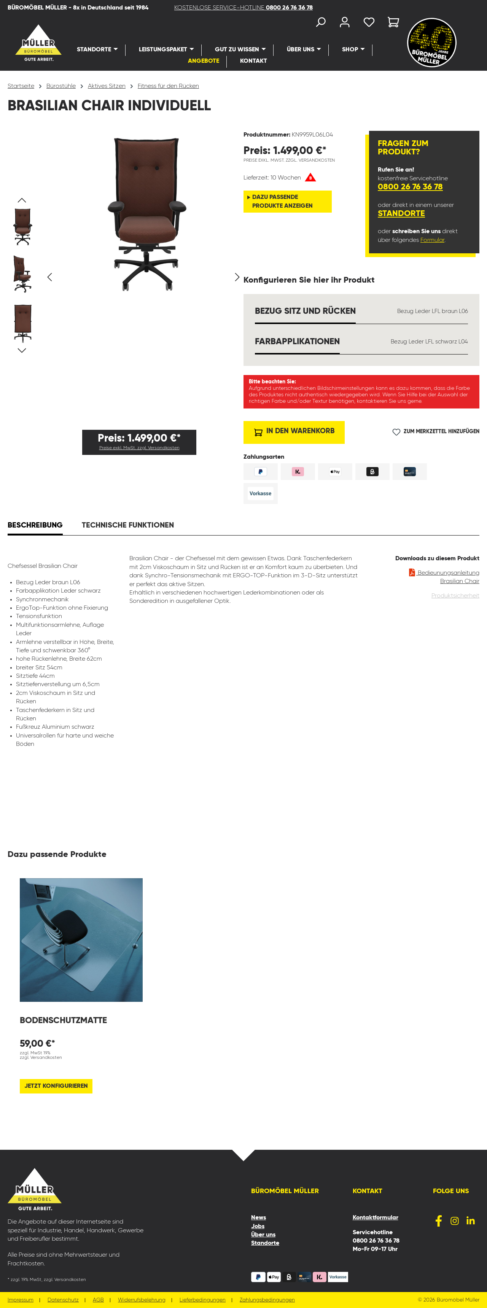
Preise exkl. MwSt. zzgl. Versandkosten (139, 448)
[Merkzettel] (369, 24)
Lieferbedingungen (203, 1300)
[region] (125, 277)
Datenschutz (63, 1300)
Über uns (263, 1235)
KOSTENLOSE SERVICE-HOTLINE (243, 8)
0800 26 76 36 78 (410, 187)
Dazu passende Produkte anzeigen (282, 201)
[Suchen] (320, 24)
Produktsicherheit (455, 596)
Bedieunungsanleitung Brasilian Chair (443, 576)
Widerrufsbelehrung (142, 1300)
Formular (432, 240)
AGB (98, 1300)
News (258, 1218)
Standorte (401, 214)
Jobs (257, 1227)
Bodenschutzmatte (63, 1020)
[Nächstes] (237, 277)
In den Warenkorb (294, 430)
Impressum (20, 1300)
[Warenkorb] (391, 24)
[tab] (35, 526)
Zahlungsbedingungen (267, 1300)
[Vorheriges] (49, 277)
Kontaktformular (375, 1218)
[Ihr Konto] (344, 24)
